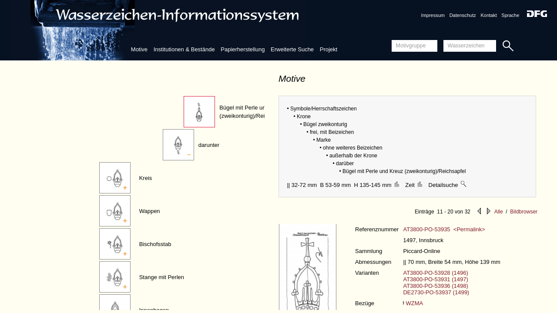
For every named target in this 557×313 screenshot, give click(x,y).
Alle (498, 212)
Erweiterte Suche (292, 49)
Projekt (328, 49)
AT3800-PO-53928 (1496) (435, 273)
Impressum (433, 15)
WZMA (413, 303)
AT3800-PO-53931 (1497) (435, 279)
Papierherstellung (243, 49)
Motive (139, 49)
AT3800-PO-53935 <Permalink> (444, 229)
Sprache (510, 15)
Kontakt (488, 15)
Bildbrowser (523, 212)
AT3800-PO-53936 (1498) (435, 286)
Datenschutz (463, 15)
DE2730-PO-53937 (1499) (436, 292)
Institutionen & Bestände (184, 49)
